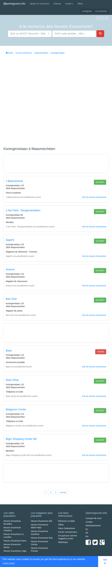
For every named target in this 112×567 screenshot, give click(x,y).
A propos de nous (94, 518)
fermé (100, 352)
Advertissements (93, 525)
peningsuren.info (14, 3)
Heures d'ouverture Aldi (41, 521)
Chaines (57, 3)
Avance (10, 269)
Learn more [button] (9, 563)
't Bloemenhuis (14, 181)
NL (87, 529)
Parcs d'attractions (66, 528)
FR (87, 533)
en (107, 18)
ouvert (100, 182)
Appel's (10, 239)
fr (102, 18)
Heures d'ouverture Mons (15, 541)
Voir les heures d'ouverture (94, 197)
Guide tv (69, 3)
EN (87, 536)
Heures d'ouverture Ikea (42, 538)
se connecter (101, 11)
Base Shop (12, 379)
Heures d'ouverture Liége (15, 551)
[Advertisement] (25, 99)
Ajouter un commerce (39, 3)
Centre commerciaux (67, 532)
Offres (80, 3)
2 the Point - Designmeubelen (23, 210)
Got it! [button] (105, 561)
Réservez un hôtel (66, 521)
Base (9, 350)
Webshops (63, 542)
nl (97, 18)
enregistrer (87, 11)
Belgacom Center (16, 409)
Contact (89, 522)
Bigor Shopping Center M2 (21, 438)
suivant (63, 492)
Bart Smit (11, 298)
